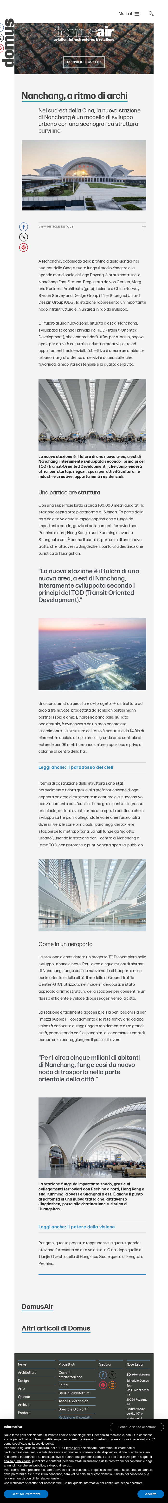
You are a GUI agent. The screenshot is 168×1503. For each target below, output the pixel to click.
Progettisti (67, 1364)
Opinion (24, 1397)
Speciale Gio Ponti (73, 1409)
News (22, 1364)
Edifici (63, 1385)
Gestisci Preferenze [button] (26, 1494)
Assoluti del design (73, 1401)
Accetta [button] (150, 1494)
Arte (21, 1389)
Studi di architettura (74, 1393)
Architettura (27, 1373)
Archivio (24, 1405)
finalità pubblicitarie (17, 1461)
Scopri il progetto (84, 62)
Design (23, 1381)
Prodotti (24, 1413)
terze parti (73, 1448)
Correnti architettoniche (70, 1375)
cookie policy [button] (44, 1443)
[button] (137, 1427)
